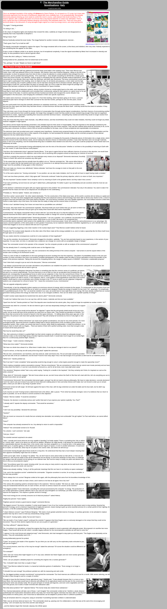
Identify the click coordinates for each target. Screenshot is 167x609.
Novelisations (51, 5)
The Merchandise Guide (56, 2)
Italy (62, 5)
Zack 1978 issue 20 (90, 44)
